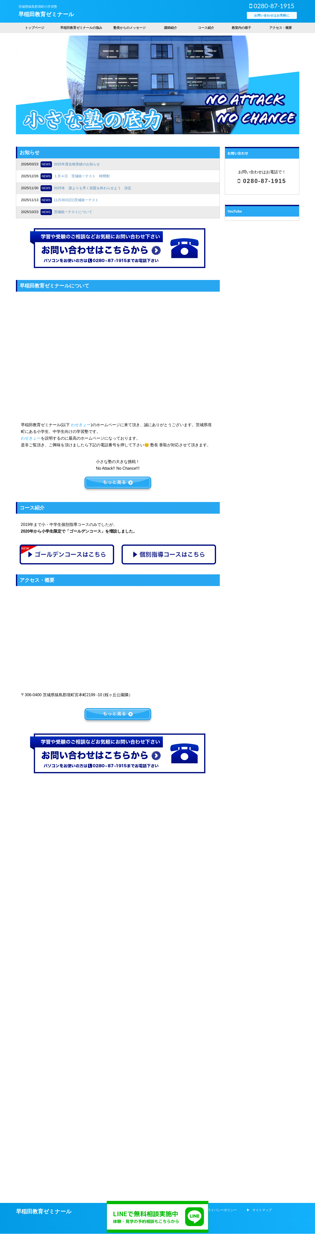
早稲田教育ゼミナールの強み (81, 28)
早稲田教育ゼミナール (46, 14)
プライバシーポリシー (220, 792)
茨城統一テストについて (73, 212)
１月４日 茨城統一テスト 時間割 (82, 176)
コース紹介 (206, 28)
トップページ (34, 28)
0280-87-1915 (271, 5)
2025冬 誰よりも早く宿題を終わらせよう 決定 (92, 188)
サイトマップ (262, 792)
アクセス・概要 (280, 28)
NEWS (46, 164)
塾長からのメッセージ (129, 28)
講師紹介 (170, 28)
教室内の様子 (241, 28)
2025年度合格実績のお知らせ (77, 164)
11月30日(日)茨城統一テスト (76, 200)
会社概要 (182, 792)
